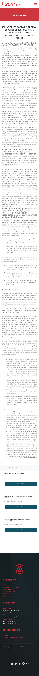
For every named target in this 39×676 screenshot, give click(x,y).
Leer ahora (20, 487)
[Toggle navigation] (35, 3)
